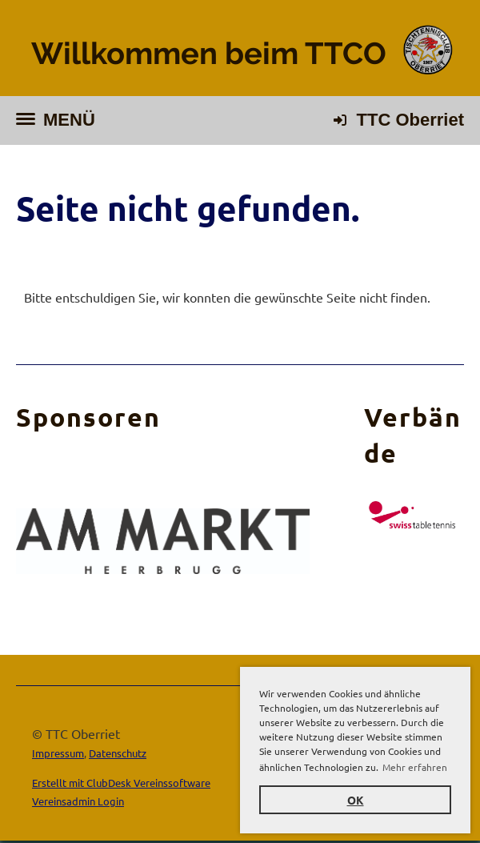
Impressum (58, 753)
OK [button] (355, 800)
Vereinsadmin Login (78, 801)
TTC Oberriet (410, 120)
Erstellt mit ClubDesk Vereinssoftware (121, 782)
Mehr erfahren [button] (414, 767)
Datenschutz (117, 753)
